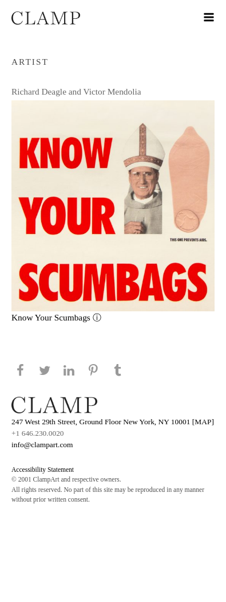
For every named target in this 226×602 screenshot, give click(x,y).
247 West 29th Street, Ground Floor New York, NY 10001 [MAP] (112, 421)
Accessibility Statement (42, 469)
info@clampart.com (42, 444)
